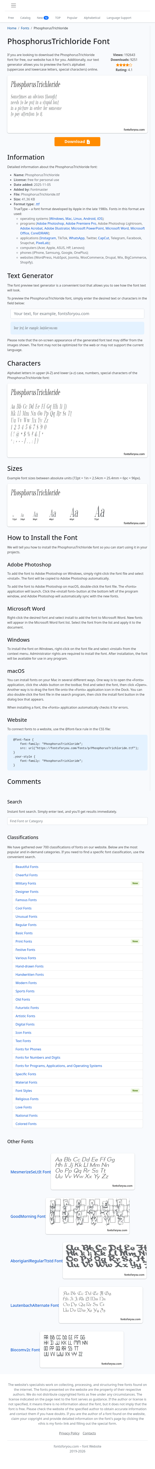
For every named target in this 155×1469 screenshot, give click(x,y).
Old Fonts (23, 999)
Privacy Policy (69, 1433)
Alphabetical (92, 18)
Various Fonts (26, 958)
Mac (68, 218)
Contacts (89, 1433)
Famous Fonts (26, 900)
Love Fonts (24, 1107)
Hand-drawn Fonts (30, 966)
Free (11, 18)
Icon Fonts (23, 1032)
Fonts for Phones (28, 1049)
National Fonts (27, 1115)
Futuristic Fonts (27, 1007)
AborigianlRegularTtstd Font (78, 1261)
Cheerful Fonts (27, 875)
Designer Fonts (27, 891)
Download (77, 142)
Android (89, 218)
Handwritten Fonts (30, 974)
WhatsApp (77, 238)
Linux (77, 218)
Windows (57, 218)
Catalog (25, 18)
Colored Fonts (26, 1124)
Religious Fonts (27, 1099)
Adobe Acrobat (31, 228)
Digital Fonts (25, 1024)
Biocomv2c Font (67, 1350)
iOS (99, 218)
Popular (72, 18)
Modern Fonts (26, 983)
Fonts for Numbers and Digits (38, 1057)
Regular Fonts (26, 925)
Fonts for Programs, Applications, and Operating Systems (59, 1066)
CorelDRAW (39, 233)
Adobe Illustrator (57, 228)
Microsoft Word (117, 228)
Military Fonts (26, 883)
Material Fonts (26, 1082)
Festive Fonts (25, 949)
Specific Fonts (26, 1074)
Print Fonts (24, 941)
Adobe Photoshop (50, 223)
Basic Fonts (24, 933)
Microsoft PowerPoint (87, 228)
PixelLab (42, 243)
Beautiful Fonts (27, 867)
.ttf (37, 204)
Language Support (119, 18)
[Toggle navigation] (13, 5)
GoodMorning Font (69, 1216)
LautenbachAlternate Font (76, 1305)
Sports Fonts (25, 991)
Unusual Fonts (26, 916)
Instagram (48, 238)
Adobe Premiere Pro (81, 223)
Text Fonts (23, 1041)
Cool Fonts (23, 908)
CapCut (103, 238)
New (43, 18)
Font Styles (24, 1090)
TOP (58, 18)
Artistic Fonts (25, 1016)
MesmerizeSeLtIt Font (72, 1172)
